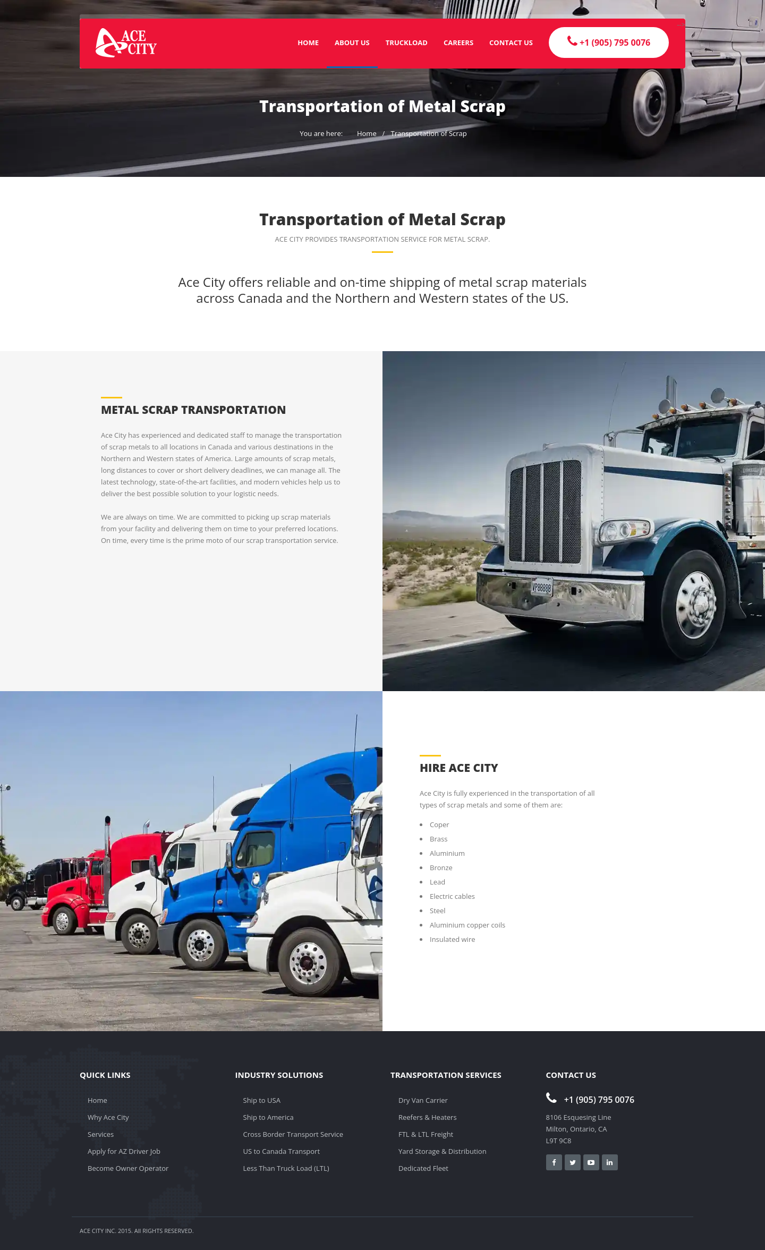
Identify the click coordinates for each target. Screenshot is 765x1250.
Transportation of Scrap (428, 133)
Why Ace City (108, 1117)
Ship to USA (261, 1100)
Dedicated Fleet (423, 1168)
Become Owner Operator (128, 1168)
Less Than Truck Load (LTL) (286, 1168)
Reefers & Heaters (427, 1117)
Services (101, 1134)
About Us (352, 42)
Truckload (407, 42)
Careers (458, 42)
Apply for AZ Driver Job (124, 1151)
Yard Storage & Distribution (442, 1151)
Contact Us (511, 42)
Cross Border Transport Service (293, 1134)
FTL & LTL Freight (425, 1134)
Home (308, 42)
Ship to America (268, 1117)
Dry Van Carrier (423, 1100)
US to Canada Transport (281, 1151)
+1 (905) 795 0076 (590, 1100)
